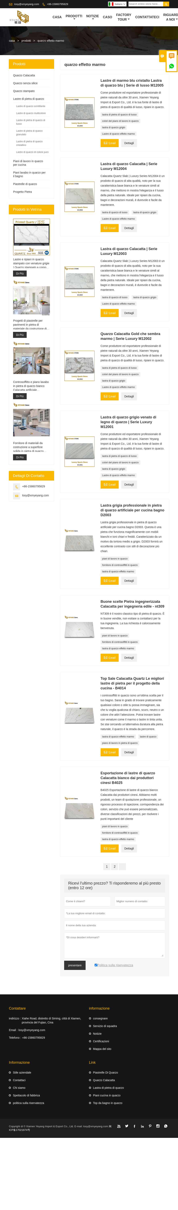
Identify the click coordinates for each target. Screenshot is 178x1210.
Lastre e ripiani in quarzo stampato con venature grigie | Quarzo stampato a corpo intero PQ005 (31, 263)
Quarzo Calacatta (24, 75)
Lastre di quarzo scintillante (30, 106)
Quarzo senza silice (25, 83)
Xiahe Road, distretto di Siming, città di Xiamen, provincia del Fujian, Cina (51, 1020)
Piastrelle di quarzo (25, 184)
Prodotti (74, 17)
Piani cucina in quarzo (106, 1095)
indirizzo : (15, 1018)
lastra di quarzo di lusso (114, 212)
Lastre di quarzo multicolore (31, 113)
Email (110, 142)
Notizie (97, 1033)
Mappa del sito (102, 1048)
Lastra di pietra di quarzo (108, 1087)
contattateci (147, 17)
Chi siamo (19, 1087)
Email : (13, 1030)
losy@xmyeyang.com (26, 4)
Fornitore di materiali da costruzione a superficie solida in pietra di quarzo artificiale (28, 447)
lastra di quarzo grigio (113, 127)
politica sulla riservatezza (28, 1103)
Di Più (19, 273)
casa (57, 17)
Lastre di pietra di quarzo (28, 98)
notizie (92, 17)
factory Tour (123, 17)
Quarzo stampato (23, 91)
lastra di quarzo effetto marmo (118, 571)
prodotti (26, 40)
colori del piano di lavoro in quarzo (120, 121)
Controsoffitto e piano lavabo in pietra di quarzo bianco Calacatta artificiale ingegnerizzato (31, 386)
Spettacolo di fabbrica (26, 1095)
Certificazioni (101, 1041)
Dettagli (129, 143)
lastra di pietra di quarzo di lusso (119, 114)
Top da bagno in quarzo (107, 1103)
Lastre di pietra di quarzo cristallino (29, 143)
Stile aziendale (22, 1072)
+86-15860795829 (57, 4)
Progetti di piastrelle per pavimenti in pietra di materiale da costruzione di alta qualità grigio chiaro (30, 325)
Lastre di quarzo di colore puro (32, 152)
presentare (75, 965)
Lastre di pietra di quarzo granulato (29, 132)
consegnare (100, 1018)
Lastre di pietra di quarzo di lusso (30, 122)
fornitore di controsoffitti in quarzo (120, 565)
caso (107, 17)
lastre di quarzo (148, 736)
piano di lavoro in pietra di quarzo (120, 743)
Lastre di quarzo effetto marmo (118, 133)
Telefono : (15, 1037)
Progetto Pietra (22, 191)
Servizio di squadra (105, 1026)
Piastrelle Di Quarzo (105, 1072)
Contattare (17, 1008)
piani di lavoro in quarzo (115, 558)
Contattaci (19, 1080)
